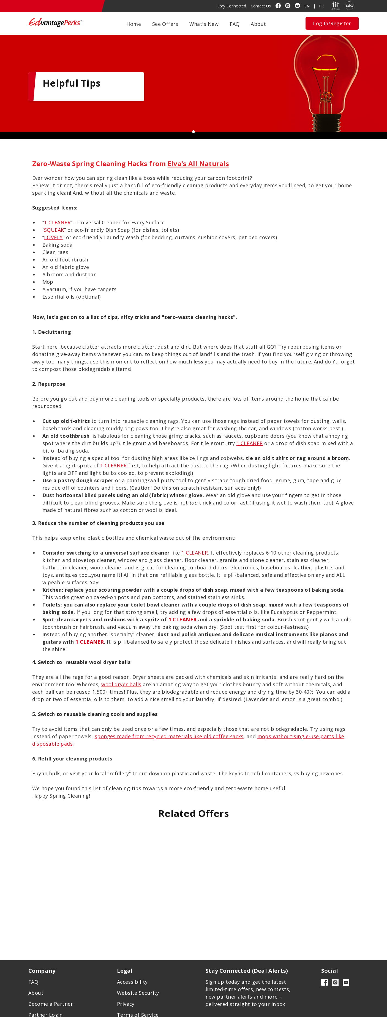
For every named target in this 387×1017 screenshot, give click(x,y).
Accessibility (132, 953)
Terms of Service (138, 986)
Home (133, 24)
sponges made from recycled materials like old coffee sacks (169, 715)
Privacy (126, 975)
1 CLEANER (57, 201)
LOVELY (53, 216)
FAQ (235, 24)
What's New (204, 24)
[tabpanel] (193, 79)
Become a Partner (50, 975)
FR (321, 6)
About (258, 24)
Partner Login (45, 986)
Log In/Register (332, 23)
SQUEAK (54, 208)
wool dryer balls (121, 663)
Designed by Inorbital (258, 1010)
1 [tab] (193, 116)
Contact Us (261, 6)
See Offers (165, 24)
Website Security (138, 964)
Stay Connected (231, 6)
